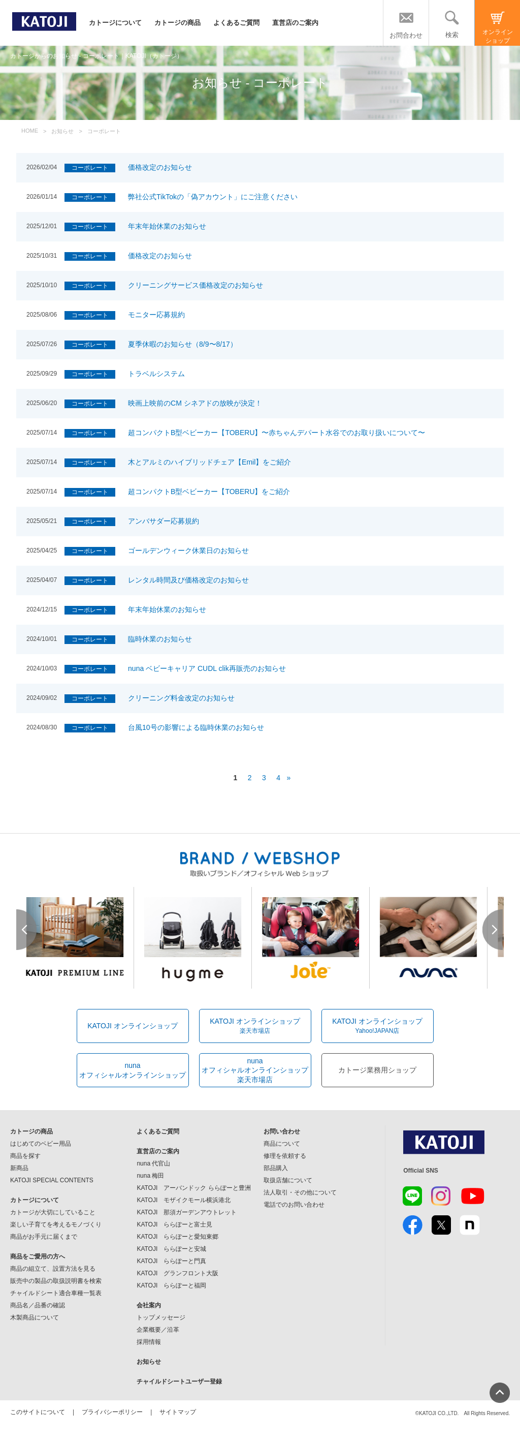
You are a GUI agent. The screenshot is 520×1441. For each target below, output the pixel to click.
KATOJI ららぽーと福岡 (171, 1285)
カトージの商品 (177, 22)
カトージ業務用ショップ (377, 1070)
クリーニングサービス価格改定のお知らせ (195, 285)
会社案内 (149, 1305)
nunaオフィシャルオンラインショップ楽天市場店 (255, 1070)
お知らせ (149, 1361)
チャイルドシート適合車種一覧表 (56, 1293)
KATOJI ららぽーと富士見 (174, 1224)
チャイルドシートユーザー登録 (179, 1381)
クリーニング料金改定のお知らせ (181, 698)
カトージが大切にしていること (52, 1212)
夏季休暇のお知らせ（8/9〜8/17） (182, 344)
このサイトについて (37, 1412)
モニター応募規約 (156, 315)
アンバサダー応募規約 (163, 521)
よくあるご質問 (236, 22)
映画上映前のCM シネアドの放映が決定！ (195, 403)
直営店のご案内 (295, 22)
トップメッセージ (161, 1317)
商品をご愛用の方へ (37, 1256)
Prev (27, 929)
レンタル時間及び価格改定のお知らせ (188, 580)
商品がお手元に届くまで (43, 1236)
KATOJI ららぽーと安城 (171, 1248)
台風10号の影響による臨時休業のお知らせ (196, 727)
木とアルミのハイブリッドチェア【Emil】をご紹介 (209, 462)
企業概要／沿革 (158, 1329)
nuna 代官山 (153, 1163)
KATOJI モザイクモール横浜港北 (184, 1200)
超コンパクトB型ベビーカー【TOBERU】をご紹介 (209, 491)
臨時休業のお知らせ (160, 639)
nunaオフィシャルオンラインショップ (132, 1070)
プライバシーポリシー (112, 1412)
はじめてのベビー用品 (40, 1143)
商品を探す (25, 1155)
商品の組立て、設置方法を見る (52, 1268)
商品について (282, 1143)
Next (493, 929)
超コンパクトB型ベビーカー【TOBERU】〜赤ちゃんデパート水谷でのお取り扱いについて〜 (276, 432)
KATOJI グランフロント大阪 (177, 1273)
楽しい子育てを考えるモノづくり (56, 1224)
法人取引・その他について (300, 1192)
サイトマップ (177, 1412)
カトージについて (115, 22)
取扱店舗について (288, 1180)
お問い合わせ (282, 1131)
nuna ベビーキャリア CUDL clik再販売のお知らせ (207, 668)
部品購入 (276, 1168)
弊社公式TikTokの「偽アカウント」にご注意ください (213, 197)
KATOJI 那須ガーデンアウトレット (187, 1212)
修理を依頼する (285, 1155)
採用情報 (149, 1341)
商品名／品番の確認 (37, 1305)
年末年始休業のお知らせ (167, 226)
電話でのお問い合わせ (294, 1204)
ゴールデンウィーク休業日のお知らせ (188, 550)
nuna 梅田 (150, 1175)
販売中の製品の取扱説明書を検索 (56, 1280)
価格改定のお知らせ (160, 167)
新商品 (19, 1168)
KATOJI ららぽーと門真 (171, 1261)
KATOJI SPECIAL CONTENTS (51, 1180)
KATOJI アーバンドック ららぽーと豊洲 (193, 1187)
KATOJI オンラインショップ (132, 1026)
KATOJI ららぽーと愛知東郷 (177, 1236)
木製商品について (34, 1317)
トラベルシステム (156, 374)
